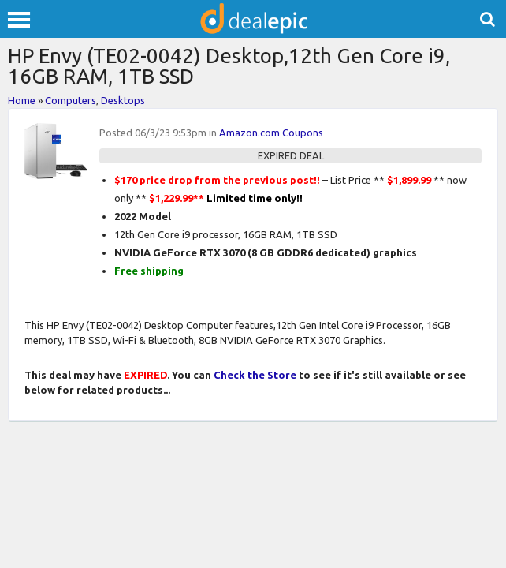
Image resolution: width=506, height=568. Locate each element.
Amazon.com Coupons (271, 132)
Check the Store (255, 374)
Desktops (123, 100)
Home (21, 100)
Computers (70, 100)
